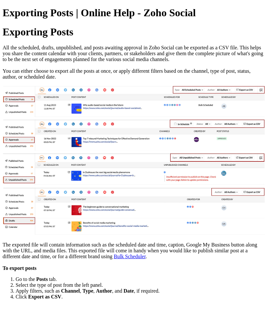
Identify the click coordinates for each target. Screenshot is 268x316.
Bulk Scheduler (130, 256)
